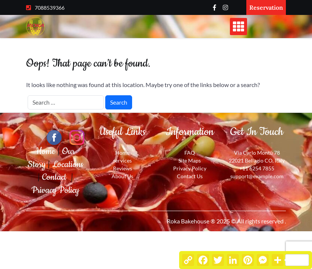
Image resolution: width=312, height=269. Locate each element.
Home (46, 151)
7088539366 (50, 7)
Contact (56, 177)
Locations (67, 164)
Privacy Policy (55, 190)
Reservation (266, 7)
